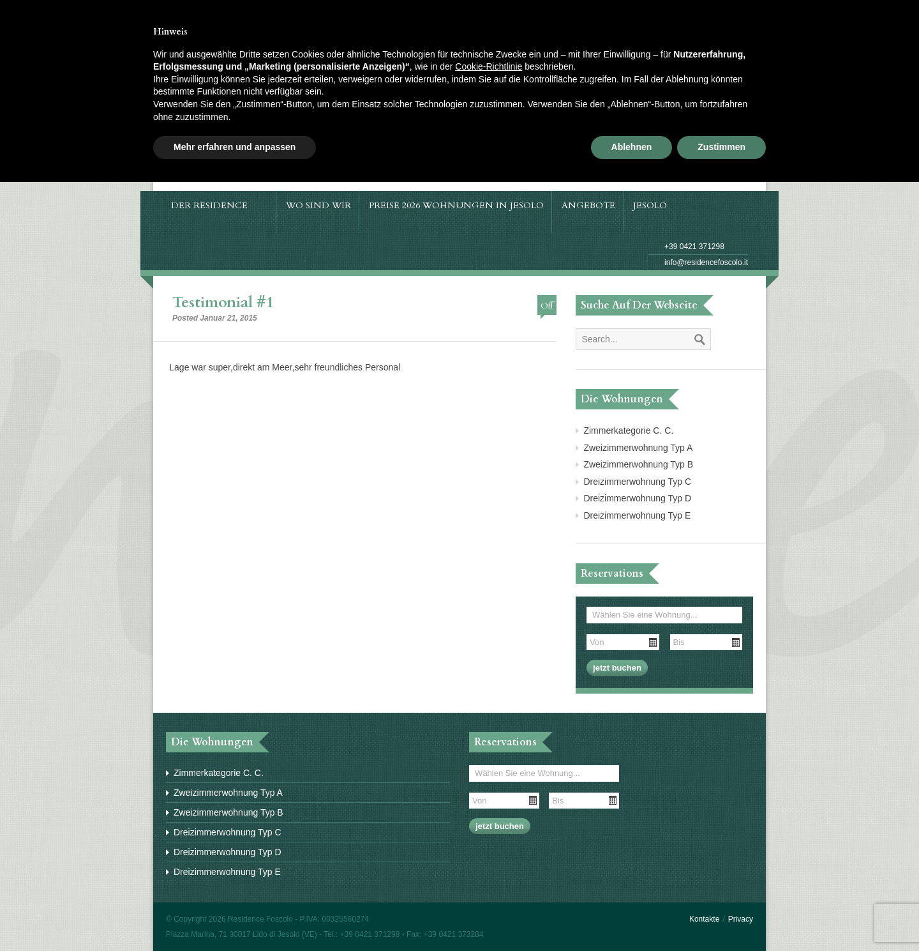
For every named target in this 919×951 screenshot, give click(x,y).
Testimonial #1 (223, 302)
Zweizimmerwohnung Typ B (638, 464)
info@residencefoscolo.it (706, 262)
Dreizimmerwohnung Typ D (637, 498)
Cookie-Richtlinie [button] (488, 66)
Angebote (588, 205)
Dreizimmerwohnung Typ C (637, 481)
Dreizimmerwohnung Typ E (637, 515)
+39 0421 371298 (694, 246)
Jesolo (656, 205)
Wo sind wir (318, 205)
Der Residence (215, 205)
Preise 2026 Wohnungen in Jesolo (456, 205)
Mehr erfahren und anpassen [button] (234, 147)
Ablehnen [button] (631, 147)
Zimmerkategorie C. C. (628, 430)
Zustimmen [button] (721, 147)
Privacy (740, 919)
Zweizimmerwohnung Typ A (637, 448)
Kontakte (704, 919)
